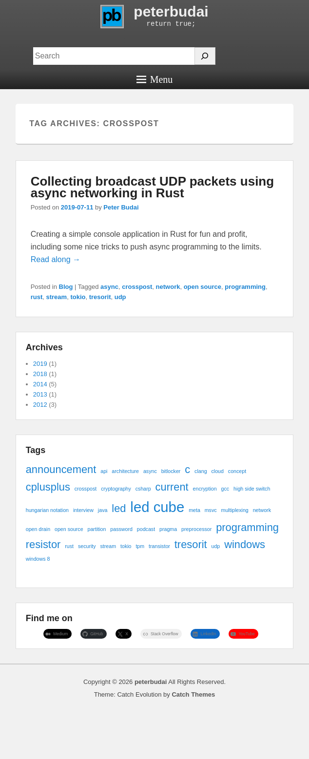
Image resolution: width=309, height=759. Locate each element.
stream (56, 297)
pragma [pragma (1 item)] (168, 529)
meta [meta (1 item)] (194, 510)
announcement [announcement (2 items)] (61, 469)
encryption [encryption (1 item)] (205, 489)
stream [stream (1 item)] (108, 546)
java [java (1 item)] (103, 510)
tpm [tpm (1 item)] (139, 546)
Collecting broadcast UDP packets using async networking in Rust (152, 187)
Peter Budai (120, 207)
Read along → (55, 259)
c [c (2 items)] (187, 469)
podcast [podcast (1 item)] (146, 529)
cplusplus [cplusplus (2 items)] (48, 487)
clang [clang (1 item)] (200, 471)
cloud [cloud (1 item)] (217, 471)
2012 (40, 404)
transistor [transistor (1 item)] (159, 546)
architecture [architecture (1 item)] (125, 471)
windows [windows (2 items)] (244, 544)
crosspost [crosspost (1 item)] (86, 489)
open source (202, 286)
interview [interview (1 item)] (83, 510)
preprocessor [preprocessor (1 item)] (196, 529)
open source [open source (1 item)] (69, 529)
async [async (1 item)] (150, 471)
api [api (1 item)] (103, 471)
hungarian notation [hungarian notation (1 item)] (47, 510)
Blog (66, 286)
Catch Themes (193, 694)
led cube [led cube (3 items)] (157, 507)
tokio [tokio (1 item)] (126, 546)
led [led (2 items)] (119, 508)
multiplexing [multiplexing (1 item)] (235, 510)
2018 (40, 374)
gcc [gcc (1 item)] (225, 489)
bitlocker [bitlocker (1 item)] (171, 471)
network (168, 286)
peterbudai (171, 11)
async (109, 286)
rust (37, 297)
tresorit (100, 297)
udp (120, 297)
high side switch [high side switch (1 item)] (251, 489)
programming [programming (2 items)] (247, 527)
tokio (77, 297)
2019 (40, 363)
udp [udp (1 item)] (215, 546)
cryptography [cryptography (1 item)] (116, 489)
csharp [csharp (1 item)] (143, 489)
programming (245, 286)
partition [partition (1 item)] (97, 529)
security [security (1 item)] (87, 546)
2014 (40, 384)
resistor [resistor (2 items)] (43, 544)
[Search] (204, 56)
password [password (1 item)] (121, 529)
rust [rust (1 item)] (69, 546)
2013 (40, 394)
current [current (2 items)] (172, 487)
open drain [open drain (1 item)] (38, 529)
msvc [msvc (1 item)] (211, 510)
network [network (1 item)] (262, 510)
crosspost (137, 286)
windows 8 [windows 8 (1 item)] (38, 559)
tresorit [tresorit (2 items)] (190, 544)
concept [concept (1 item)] (237, 471)
